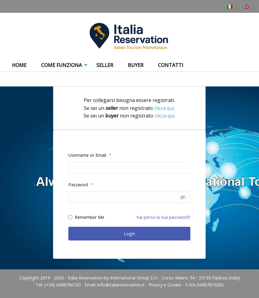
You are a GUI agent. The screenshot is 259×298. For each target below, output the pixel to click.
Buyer (135, 65)
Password (80, 185)
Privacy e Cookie (165, 285)
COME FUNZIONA (61, 65)
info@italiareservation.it (121, 285)
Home (19, 65)
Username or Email (89, 155)
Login (129, 233)
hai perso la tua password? (164, 217)
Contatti (170, 65)
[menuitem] (19, 65)
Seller (104, 65)
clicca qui (164, 108)
